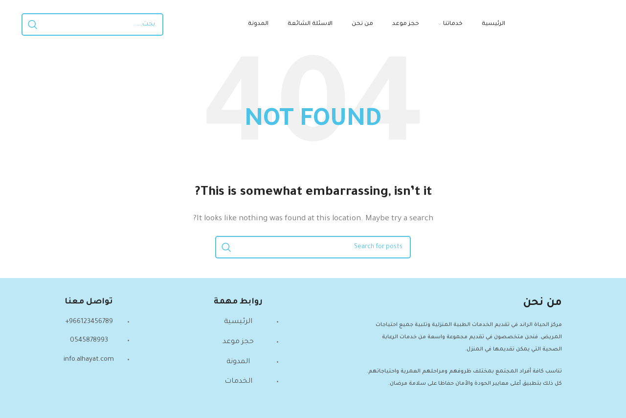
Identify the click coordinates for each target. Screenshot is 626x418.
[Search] (92, 24)
